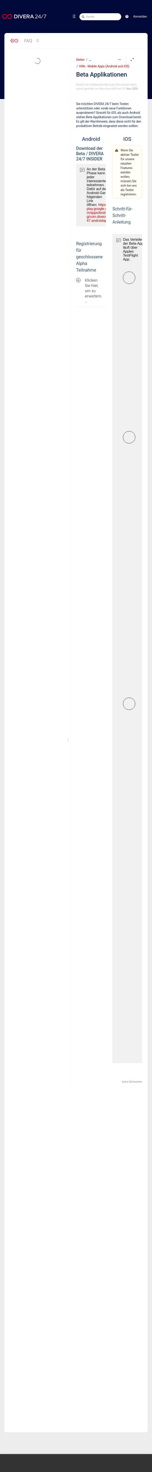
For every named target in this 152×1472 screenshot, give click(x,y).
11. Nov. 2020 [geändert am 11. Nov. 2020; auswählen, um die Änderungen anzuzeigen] (130, 88)
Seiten (80, 59)
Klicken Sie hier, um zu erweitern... (89, 291)
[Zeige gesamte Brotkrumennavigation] (90, 60)
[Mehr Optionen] (119, 59)
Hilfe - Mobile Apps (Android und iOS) (104, 66)
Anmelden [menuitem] (140, 16)
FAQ (28, 40)
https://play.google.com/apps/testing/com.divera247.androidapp (98, 212)
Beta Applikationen (101, 74)
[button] (126, 16)
